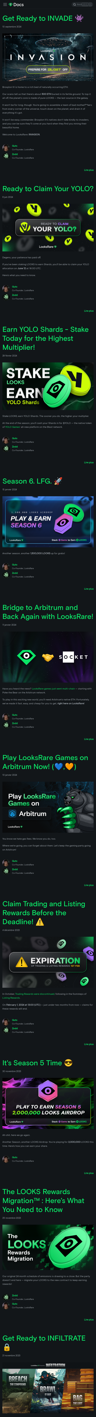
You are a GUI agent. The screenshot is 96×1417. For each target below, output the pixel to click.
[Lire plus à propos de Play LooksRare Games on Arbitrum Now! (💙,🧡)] (89, 885)
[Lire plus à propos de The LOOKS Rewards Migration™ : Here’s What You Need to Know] (89, 1319)
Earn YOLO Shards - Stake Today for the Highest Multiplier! (45, 338)
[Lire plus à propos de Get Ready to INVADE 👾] (89, 170)
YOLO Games (12, 427)
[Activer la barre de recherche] (5, 4)
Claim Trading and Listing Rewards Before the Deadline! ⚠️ (43, 912)
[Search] (82, 4)
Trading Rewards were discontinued (34, 994)
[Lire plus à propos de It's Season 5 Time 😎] (89, 1173)
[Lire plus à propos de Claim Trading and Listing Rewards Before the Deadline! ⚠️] (89, 1044)
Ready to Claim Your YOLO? (48, 188)
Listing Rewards (11, 997)
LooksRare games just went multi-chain (53, 688)
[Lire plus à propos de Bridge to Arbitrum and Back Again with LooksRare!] (89, 739)
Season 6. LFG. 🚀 (32, 481)
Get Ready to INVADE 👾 (43, 18)
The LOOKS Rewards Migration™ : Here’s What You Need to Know (43, 1200)
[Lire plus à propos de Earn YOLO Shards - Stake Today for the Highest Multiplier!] (89, 462)
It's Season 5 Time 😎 (37, 1062)
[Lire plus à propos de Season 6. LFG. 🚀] (89, 588)
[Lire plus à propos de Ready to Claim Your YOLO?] (89, 310)
